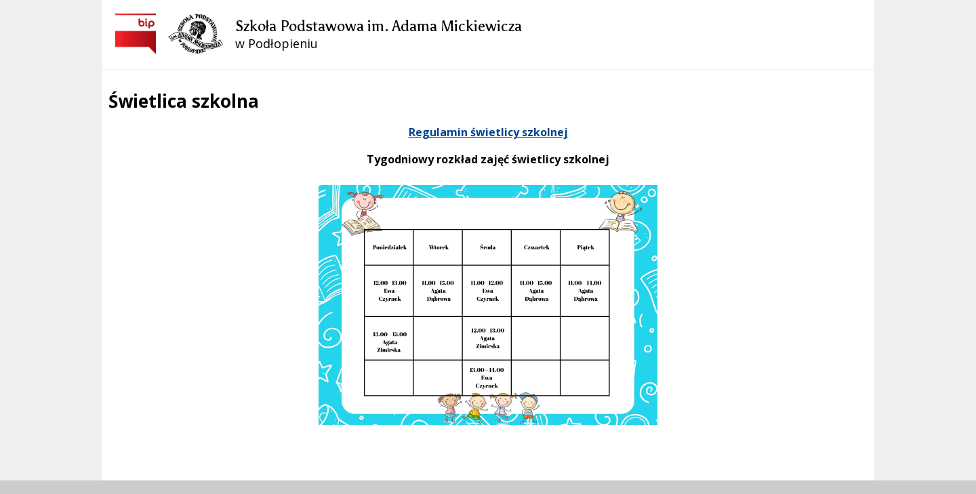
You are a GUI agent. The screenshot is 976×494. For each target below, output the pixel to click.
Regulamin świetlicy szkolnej (488, 132)
